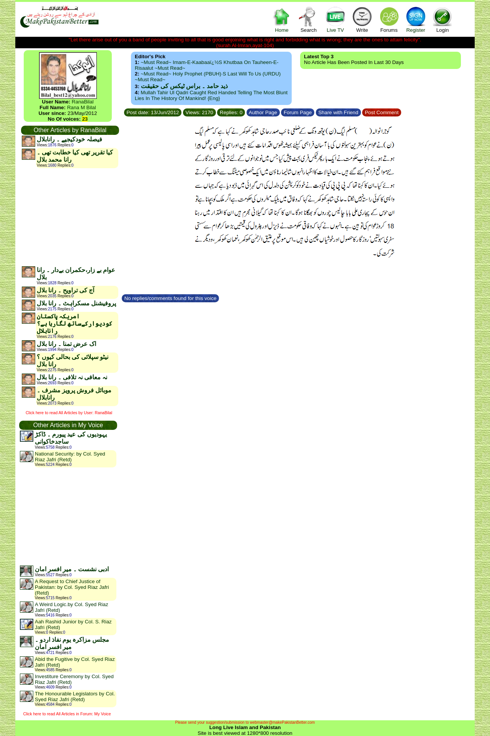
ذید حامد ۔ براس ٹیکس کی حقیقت (184, 86)
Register (415, 19)
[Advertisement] (70, 217)
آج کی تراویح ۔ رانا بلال (65, 290)
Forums (389, 19)
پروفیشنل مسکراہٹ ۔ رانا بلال (76, 303)
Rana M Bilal (81, 107)
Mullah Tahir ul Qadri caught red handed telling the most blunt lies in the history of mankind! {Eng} (211, 95)
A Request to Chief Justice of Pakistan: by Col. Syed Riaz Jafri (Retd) (72, 587)
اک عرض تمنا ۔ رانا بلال (66, 344)
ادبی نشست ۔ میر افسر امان (72, 569)
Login (442, 19)
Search (308, 19)
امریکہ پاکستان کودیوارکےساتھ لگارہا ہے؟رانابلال (74, 323)
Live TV (335, 19)
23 (85, 119)
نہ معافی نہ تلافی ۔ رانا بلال (72, 377)
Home (281, 19)
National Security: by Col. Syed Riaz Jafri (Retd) (70, 456)
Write (362, 19)
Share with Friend (338, 112)
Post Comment (381, 112)
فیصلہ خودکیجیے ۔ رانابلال (69, 139)
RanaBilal (82, 102)
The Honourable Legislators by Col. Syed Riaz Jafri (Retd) (75, 696)
